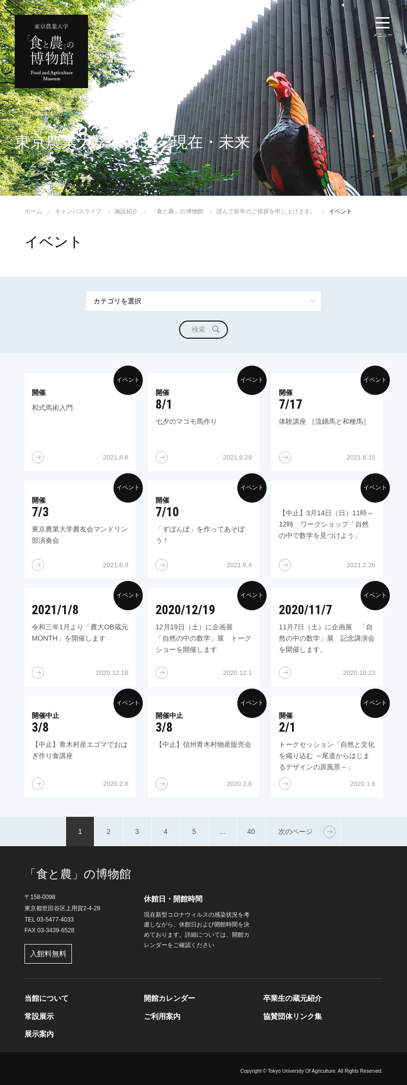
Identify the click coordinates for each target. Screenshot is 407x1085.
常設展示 (39, 1016)
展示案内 (39, 1034)
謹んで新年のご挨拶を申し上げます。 (266, 211)
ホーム (33, 211)
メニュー (382, 35)
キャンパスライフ (78, 211)
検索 (198, 329)
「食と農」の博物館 (177, 211)
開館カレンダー (169, 998)
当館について (46, 998)
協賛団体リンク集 (292, 1016)
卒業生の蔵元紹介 (292, 998)
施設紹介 (126, 211)
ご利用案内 (162, 1016)
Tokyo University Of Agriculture (301, 1071)
